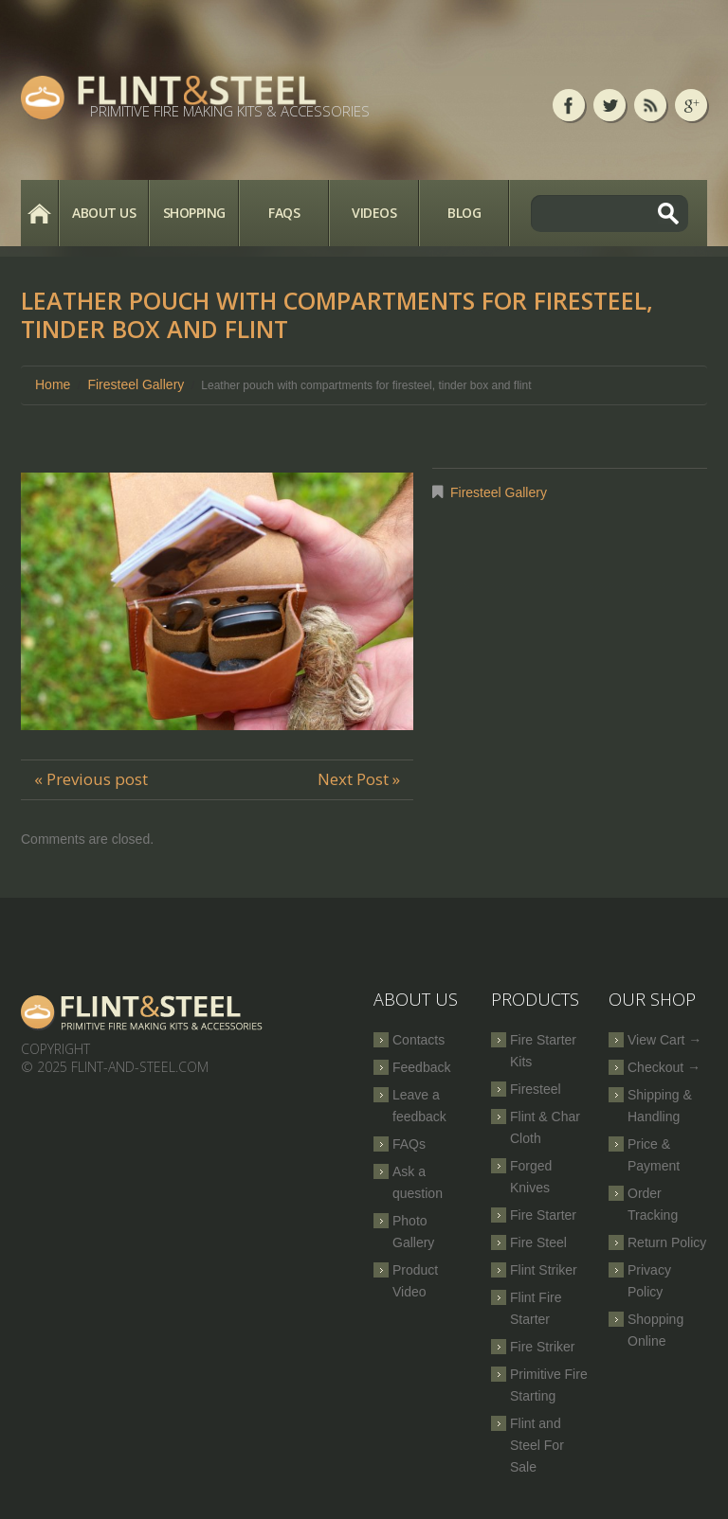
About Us (104, 213)
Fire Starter (543, 1215)
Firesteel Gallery (135, 384)
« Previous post (91, 779)
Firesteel (535, 1089)
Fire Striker (542, 1346)
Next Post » (359, 779)
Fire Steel (538, 1242)
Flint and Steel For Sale (537, 1445)
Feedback (421, 1067)
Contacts (418, 1039)
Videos (374, 213)
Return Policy (667, 1242)
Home (39, 213)
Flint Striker (543, 1270)
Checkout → (664, 1067)
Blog (464, 213)
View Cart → (664, 1039)
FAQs (284, 213)
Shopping (194, 213)
